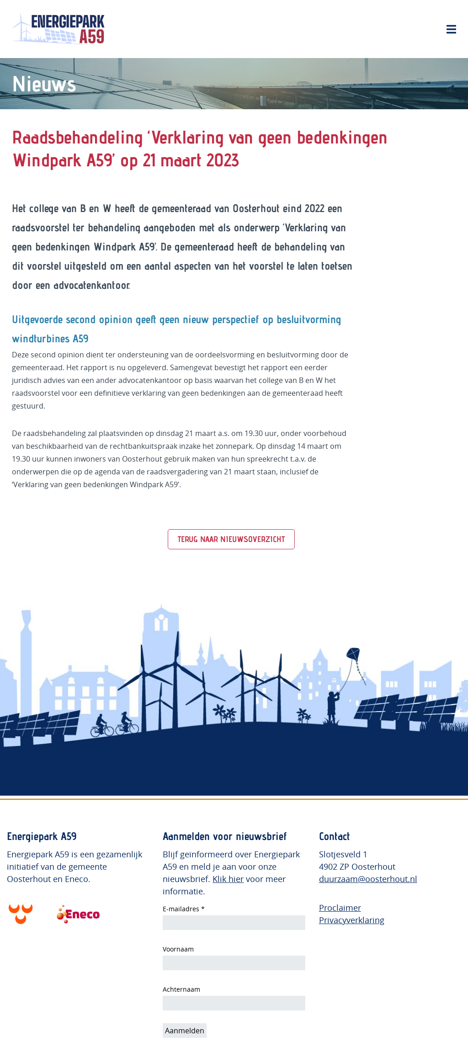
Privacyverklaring (351, 919)
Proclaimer (340, 907)
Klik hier (228, 878)
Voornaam (178, 949)
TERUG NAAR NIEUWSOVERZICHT (231, 539)
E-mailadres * (184, 908)
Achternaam (181, 989)
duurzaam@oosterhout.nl (368, 878)
